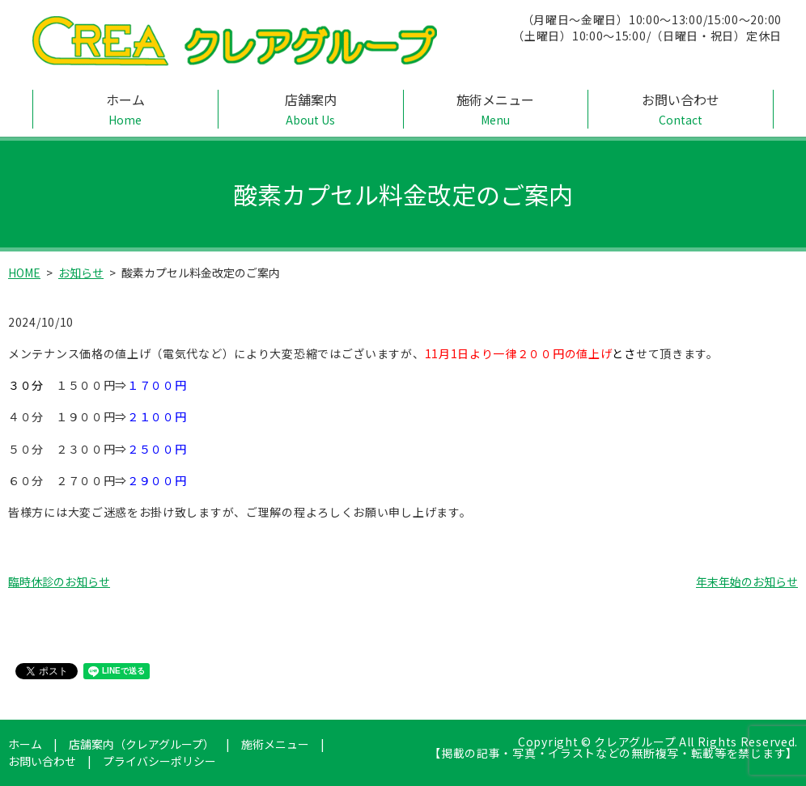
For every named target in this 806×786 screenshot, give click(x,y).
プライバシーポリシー (159, 761)
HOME (24, 272)
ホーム (125, 109)
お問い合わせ (680, 109)
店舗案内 (310, 109)
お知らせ (81, 272)
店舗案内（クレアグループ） (141, 744)
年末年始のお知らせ (747, 581)
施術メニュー (496, 109)
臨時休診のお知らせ (59, 581)
